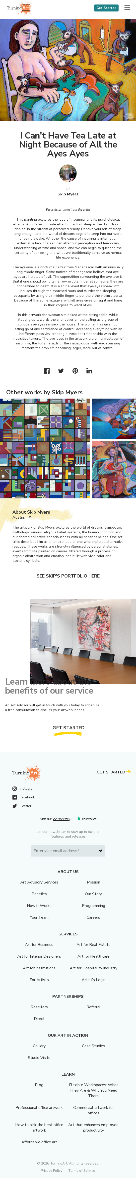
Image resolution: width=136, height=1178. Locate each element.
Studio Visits (39, 1057)
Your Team (39, 917)
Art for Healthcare (93, 956)
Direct (39, 1019)
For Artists (39, 980)
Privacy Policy (51, 1170)
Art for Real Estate (93, 944)
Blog (39, 1085)
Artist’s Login (93, 980)
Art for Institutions (39, 968)
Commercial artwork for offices (93, 1110)
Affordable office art (39, 1142)
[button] (127, 8)
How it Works (39, 905)
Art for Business (39, 944)
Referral (93, 1007)
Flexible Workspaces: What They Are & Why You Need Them (93, 1090)
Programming (93, 905)
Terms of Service (81, 1170)
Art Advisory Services (39, 882)
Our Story (93, 894)
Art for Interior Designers (39, 956)
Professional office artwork (39, 1107)
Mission (93, 882)
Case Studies (93, 1046)
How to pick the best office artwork (39, 1127)
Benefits (39, 894)
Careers (93, 917)
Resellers (39, 1007)
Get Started (106, 8)
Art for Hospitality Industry (93, 968)
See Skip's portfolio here (68, 576)
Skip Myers (68, 194)
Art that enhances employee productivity (93, 1127)
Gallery (39, 1046)
